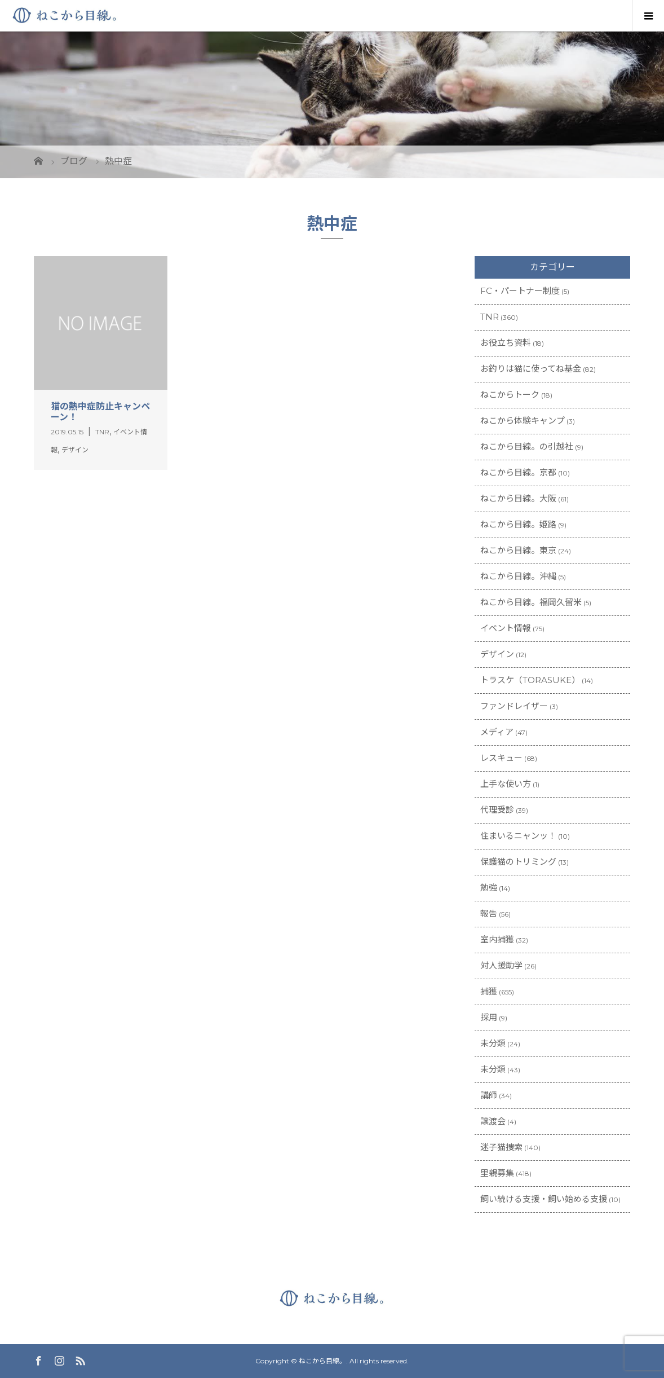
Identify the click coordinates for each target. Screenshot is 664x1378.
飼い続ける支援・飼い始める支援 (543, 1199)
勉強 (488, 887)
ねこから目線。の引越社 (526, 446)
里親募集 (497, 1173)
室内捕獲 (497, 939)
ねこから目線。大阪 (518, 498)
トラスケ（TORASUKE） (530, 680)
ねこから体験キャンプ (522, 420)
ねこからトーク (509, 394)
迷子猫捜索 (501, 1147)
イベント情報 (505, 628)
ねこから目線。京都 (518, 472)
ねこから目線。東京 (518, 550)
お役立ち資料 (505, 342)
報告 (488, 913)
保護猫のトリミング (518, 861)
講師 (488, 1095)
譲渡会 (493, 1121)
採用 (488, 1017)
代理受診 (497, 809)
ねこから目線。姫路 (518, 524)
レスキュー (501, 757)
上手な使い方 (505, 783)
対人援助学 (501, 965)
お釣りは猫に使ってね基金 (530, 368)
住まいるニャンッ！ (518, 835)
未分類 (493, 1043)
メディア (497, 732)
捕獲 (488, 991)
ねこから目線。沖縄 (518, 576)
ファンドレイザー (514, 706)
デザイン (497, 654)
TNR (489, 316)
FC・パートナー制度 (520, 290)
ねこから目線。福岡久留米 (531, 602)
